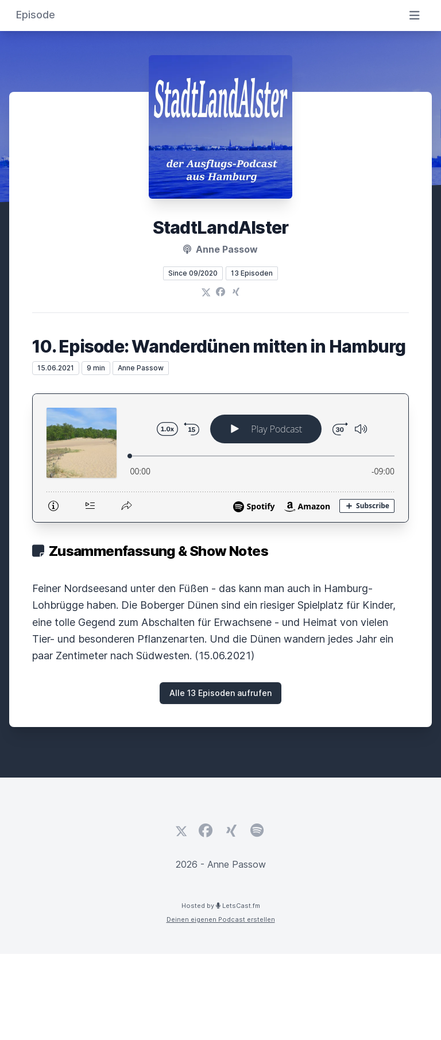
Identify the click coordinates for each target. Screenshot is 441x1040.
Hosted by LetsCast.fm (220, 906)
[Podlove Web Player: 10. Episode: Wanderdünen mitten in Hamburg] (220, 458)
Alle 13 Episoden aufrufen (220, 693)
